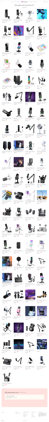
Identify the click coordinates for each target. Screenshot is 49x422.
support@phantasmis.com (17, 413)
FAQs (24, 413)
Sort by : (40, 7)
